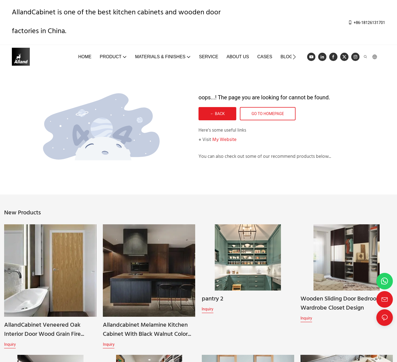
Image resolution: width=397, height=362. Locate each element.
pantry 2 (212, 302)
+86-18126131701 (366, 22)
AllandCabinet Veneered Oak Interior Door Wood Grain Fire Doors (42, 330)
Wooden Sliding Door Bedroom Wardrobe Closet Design (341, 307)
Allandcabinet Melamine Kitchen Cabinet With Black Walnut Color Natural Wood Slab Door (145, 330)
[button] (294, 56)
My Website (224, 139)
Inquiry (10, 344)
